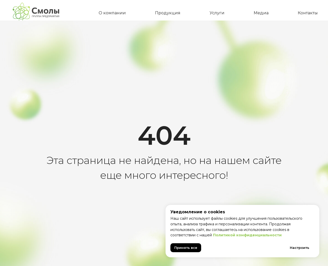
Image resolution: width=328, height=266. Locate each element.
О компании (112, 12)
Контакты (308, 12)
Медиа (261, 12)
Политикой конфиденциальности (247, 235)
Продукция (167, 12)
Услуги (217, 12)
